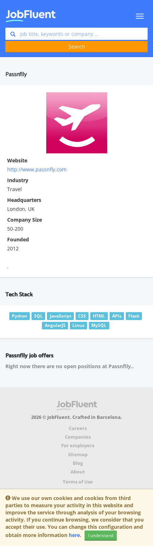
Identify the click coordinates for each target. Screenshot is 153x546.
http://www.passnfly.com (37, 169)
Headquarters (24, 199)
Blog (78, 463)
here (74, 535)
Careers (78, 428)
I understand (100, 535)
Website (17, 160)
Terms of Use (78, 482)
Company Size (24, 219)
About (78, 472)
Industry (17, 180)
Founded (18, 239)
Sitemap (77, 455)
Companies (78, 437)
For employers (77, 446)
